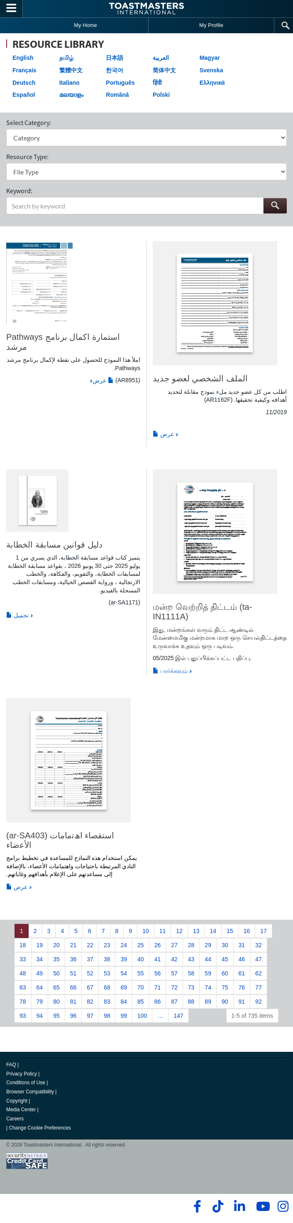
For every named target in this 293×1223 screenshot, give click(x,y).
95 (56, 1015)
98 (107, 1015)
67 (90, 987)
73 (191, 987)
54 (123, 973)
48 (23, 973)
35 (56, 959)
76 (242, 987)
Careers (15, 1119)
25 (140, 945)
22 (90, 945)
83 (107, 1001)
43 (191, 959)
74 (208, 987)
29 (208, 945)
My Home (85, 25)
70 (140, 987)
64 (40, 987)
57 (174, 973)
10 (145, 931)
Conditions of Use (25, 1082)
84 (123, 1001)
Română (117, 94)
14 (213, 931)
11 (162, 931)
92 (258, 1001)
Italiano (69, 82)
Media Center (21, 1109)
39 (123, 959)
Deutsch (23, 82)
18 (23, 945)
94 (40, 1015)
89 (208, 1001)
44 (208, 959)
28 (191, 945)
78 (23, 1001)
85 (140, 1001)
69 (123, 987)
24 (123, 945)
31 (242, 945)
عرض (103, 380)
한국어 (114, 70)
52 (90, 973)
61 (242, 973)
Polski (161, 94)
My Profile (211, 25)
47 (258, 959)
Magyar (210, 57)
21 (73, 945)
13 (196, 931)
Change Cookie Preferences (40, 1128)
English (23, 57)
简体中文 (164, 70)
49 (40, 973)
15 (230, 931)
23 (107, 945)
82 (90, 1001)
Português (120, 82)
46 (242, 959)
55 (140, 973)
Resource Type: (27, 156)
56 (157, 973)
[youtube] (261, 1206)
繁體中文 (71, 70)
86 (157, 1001)
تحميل (17, 615)
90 (225, 1001)
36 (73, 959)
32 (258, 945)
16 (247, 931)
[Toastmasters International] (146, 8)
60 (225, 973)
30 (225, 945)
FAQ (11, 1065)
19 (40, 945)
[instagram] (282, 1206)
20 (56, 945)
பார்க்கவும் (170, 671)
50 (56, 973)
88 (191, 1001)
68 (107, 987)
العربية (161, 57)
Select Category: (28, 122)
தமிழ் (66, 57)
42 (174, 959)
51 (73, 973)
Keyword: (19, 191)
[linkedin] (239, 1206)
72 (174, 987)
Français (24, 70)
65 (56, 987)
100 (142, 1015)
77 (258, 987)
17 (263, 931)
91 (242, 1001)
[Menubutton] (11, 8)
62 (258, 973)
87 (174, 1001)
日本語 (114, 57)
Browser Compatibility (30, 1092)
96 (73, 1015)
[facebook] (196, 1206)
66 (73, 987)
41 (157, 959)
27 (174, 945)
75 (225, 987)
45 (225, 959)
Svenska (211, 70)
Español (23, 94)
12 (179, 931)
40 (140, 959)
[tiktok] (217, 1206)
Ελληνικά (212, 82)
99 (123, 1015)
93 (23, 1015)
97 (90, 1015)
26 (157, 945)
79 (40, 1001)
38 (107, 959)
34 (40, 959)
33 (23, 959)
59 (208, 973)
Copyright (16, 1101)
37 (90, 959)
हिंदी (157, 82)
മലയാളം (71, 94)
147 (178, 1015)
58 (191, 973)
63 (23, 987)
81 (73, 1001)
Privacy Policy (21, 1074)
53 (107, 973)
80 (56, 1001)
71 (157, 987)
